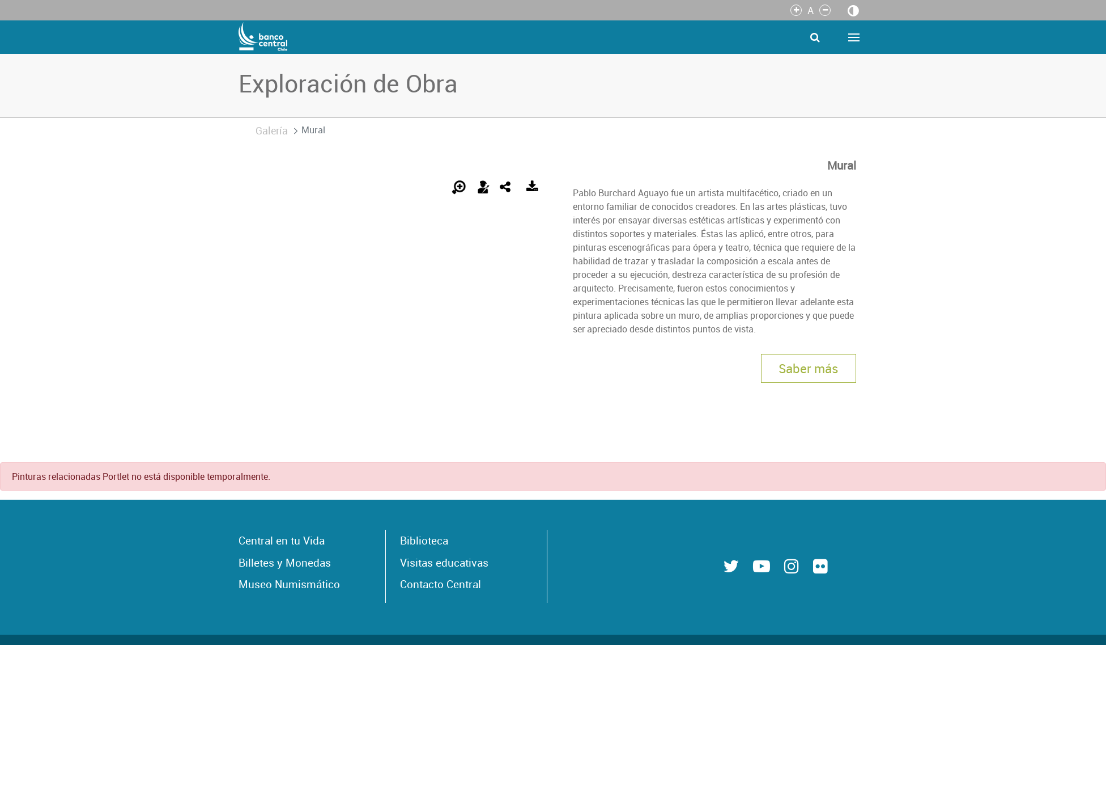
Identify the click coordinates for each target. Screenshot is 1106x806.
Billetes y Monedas (285, 562)
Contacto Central (440, 584)
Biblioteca (424, 540)
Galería (272, 130)
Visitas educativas (444, 562)
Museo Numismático (289, 584)
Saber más (809, 368)
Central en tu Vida (282, 540)
